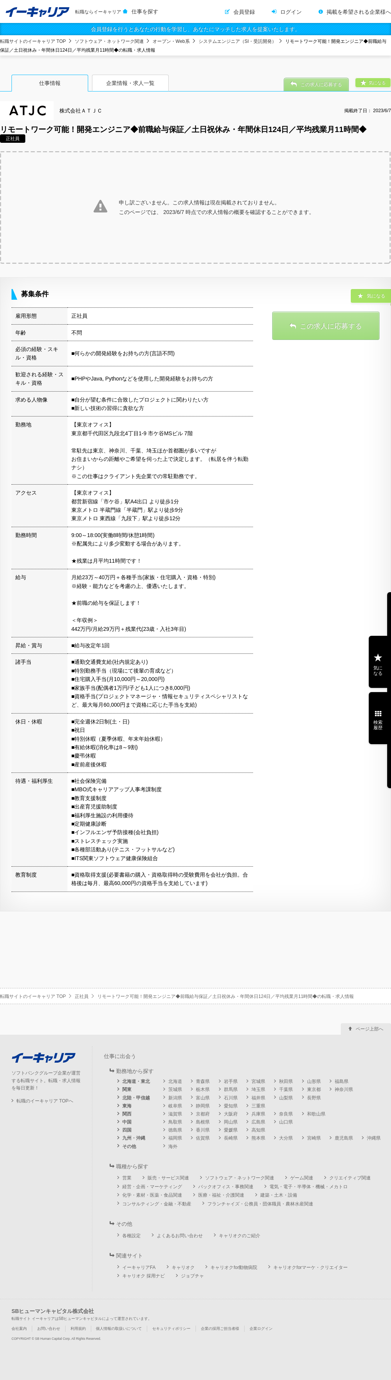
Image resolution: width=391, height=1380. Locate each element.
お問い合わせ (48, 1328)
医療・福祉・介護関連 (221, 1195)
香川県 (203, 1130)
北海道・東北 (136, 1081)
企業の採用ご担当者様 (220, 1328)
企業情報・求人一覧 (130, 83)
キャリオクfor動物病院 (233, 1267)
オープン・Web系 (171, 41)
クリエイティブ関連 (350, 1178)
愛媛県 (231, 1130)
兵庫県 (258, 1114)
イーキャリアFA (139, 1267)
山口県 (286, 1122)
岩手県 (231, 1081)
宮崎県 (314, 1138)
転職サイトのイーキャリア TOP (33, 41)
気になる (378, 670)
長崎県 (231, 1138)
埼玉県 (258, 1089)
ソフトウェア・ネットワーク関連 (109, 41)
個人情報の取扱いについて (119, 1328)
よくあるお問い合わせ (180, 1235)
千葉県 (286, 1089)
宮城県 (258, 1081)
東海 (126, 1106)
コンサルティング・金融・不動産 (156, 1204)
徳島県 (175, 1130)
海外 (172, 1146)
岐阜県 (175, 1106)
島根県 (203, 1122)
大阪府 (231, 1114)
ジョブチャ (192, 1276)
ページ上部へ (369, 1029)
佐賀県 (203, 1138)
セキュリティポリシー (171, 1328)
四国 (126, 1130)
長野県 (314, 1098)
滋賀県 (175, 1114)
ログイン (291, 12)
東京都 (314, 1089)
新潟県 (175, 1098)
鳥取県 (175, 1122)
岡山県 (231, 1122)
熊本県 (258, 1138)
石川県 (231, 1098)
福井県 (258, 1098)
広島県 (258, 1122)
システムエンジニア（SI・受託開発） (237, 41)
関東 (126, 1089)
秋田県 (286, 1081)
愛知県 (231, 1106)
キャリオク (183, 1267)
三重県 (258, 1106)
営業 (126, 1178)
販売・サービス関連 (168, 1178)
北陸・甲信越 (136, 1098)
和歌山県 (316, 1114)
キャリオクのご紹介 (239, 1235)
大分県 (286, 1138)
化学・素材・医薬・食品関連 (152, 1195)
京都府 (203, 1114)
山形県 (314, 1081)
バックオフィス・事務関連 (225, 1186)
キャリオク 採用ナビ (143, 1276)
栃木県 (203, 1089)
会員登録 (244, 12)
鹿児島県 (344, 1138)
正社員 (82, 996)
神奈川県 (344, 1089)
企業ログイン (261, 1328)
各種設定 (131, 1235)
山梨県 (286, 1098)
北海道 (175, 1081)
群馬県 (231, 1089)
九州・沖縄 (133, 1138)
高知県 (258, 1130)
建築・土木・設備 (278, 1195)
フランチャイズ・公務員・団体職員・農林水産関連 (260, 1204)
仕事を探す (144, 11)
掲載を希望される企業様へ (359, 12)
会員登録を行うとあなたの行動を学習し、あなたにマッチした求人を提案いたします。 (195, 29)
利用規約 (78, 1328)
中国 (126, 1122)
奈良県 (286, 1114)
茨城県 (175, 1089)
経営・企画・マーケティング (152, 1186)
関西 (126, 1114)
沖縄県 (374, 1138)
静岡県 (203, 1106)
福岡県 (175, 1138)
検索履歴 (378, 725)
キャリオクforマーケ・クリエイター (310, 1267)
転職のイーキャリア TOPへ (44, 1101)
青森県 (203, 1081)
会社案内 (19, 1328)
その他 (129, 1146)
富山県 (203, 1098)
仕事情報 (50, 83)
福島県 (341, 1081)
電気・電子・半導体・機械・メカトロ (308, 1186)
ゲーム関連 (301, 1178)
